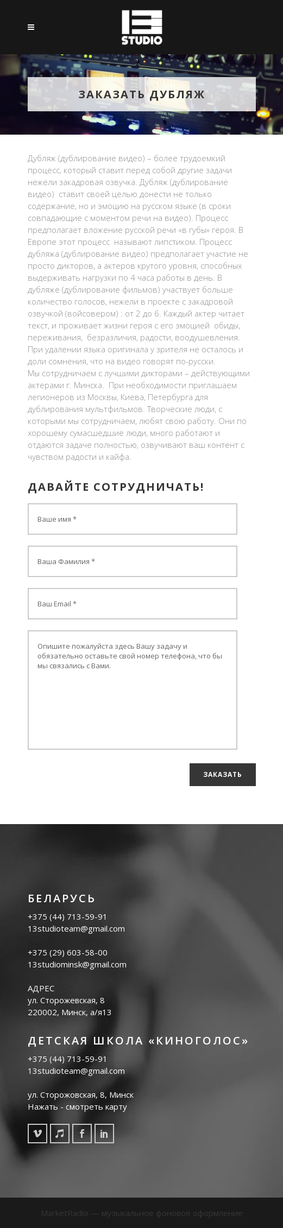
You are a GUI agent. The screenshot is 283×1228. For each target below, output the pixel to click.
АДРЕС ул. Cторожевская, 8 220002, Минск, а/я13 (70, 1000)
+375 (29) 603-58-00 (68, 952)
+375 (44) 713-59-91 (68, 916)
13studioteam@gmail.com (76, 928)
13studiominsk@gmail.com (77, 964)
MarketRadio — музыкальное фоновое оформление (142, 1212)
